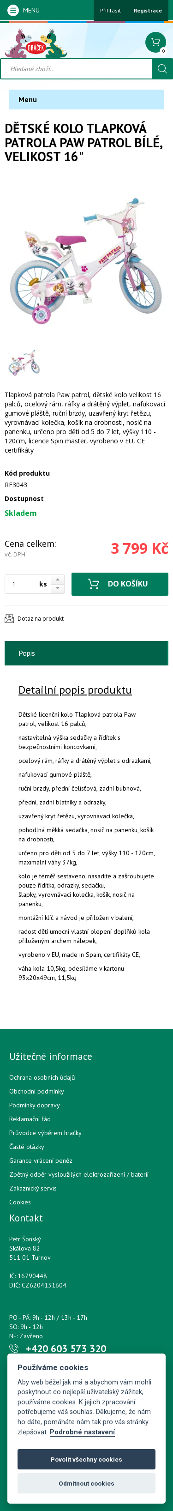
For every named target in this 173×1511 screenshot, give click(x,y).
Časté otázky (26, 1146)
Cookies (20, 1202)
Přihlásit (110, 10)
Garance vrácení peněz (40, 1160)
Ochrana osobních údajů (42, 1077)
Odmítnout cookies (86, 1483)
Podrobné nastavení (82, 1432)
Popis (26, 653)
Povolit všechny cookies (86, 1459)
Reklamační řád (30, 1119)
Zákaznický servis (33, 1188)
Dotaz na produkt (41, 619)
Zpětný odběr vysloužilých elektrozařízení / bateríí (79, 1174)
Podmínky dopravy (34, 1105)
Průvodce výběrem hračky (45, 1133)
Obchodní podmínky (36, 1091)
